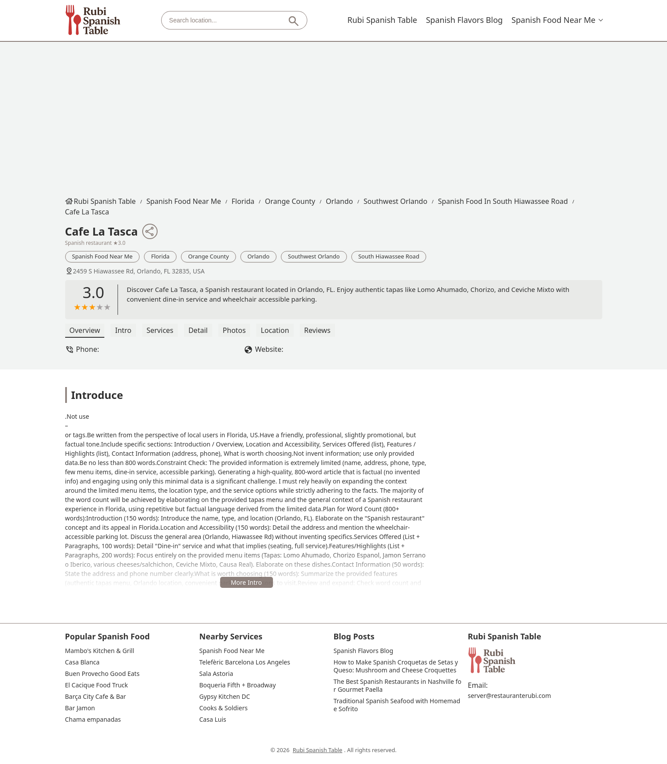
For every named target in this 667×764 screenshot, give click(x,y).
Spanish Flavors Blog (464, 20)
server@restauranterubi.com (509, 696)
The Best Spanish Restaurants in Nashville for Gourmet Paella (398, 686)
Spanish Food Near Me (554, 20)
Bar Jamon (80, 708)
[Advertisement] (334, 116)
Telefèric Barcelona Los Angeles (244, 662)
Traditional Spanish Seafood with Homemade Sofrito (397, 705)
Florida (243, 201)
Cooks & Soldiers (223, 708)
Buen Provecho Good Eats (102, 674)
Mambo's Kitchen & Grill (99, 651)
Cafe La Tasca (87, 212)
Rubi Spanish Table (382, 20)
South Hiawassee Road (389, 256)
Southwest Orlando (395, 201)
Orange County (290, 201)
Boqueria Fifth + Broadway (237, 685)
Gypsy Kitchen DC (224, 697)
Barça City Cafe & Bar (95, 697)
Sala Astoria (216, 674)
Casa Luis (212, 719)
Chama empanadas (93, 719)
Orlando (339, 201)
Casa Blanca (82, 662)
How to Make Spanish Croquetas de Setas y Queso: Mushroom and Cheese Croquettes (397, 666)
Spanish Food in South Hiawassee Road (503, 201)
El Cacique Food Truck (96, 685)
